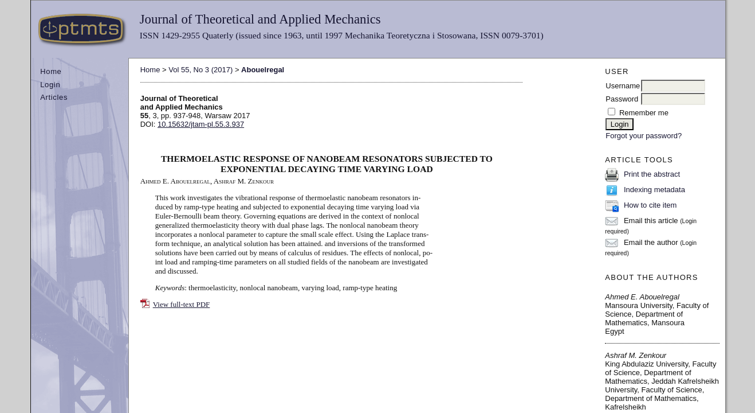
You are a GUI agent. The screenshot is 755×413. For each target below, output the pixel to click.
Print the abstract (652, 174)
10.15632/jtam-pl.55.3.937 (201, 124)
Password (621, 99)
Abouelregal (262, 69)
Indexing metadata (654, 189)
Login (50, 84)
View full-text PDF (181, 304)
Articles (54, 97)
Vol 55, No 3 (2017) (200, 69)
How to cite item (650, 205)
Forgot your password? (643, 135)
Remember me (644, 112)
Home (50, 71)
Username (622, 85)
